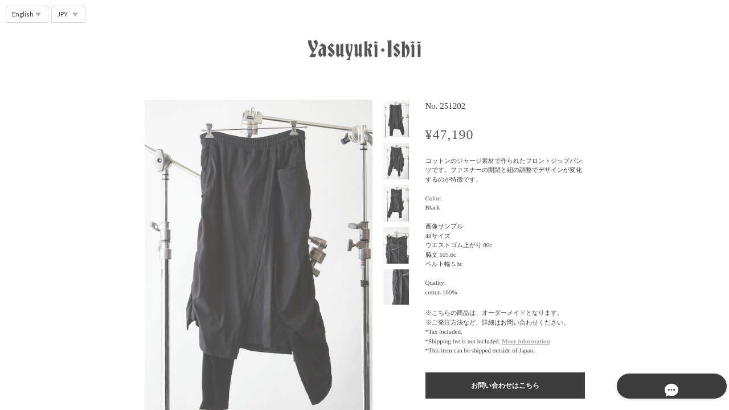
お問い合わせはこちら (505, 386)
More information (526, 341)
